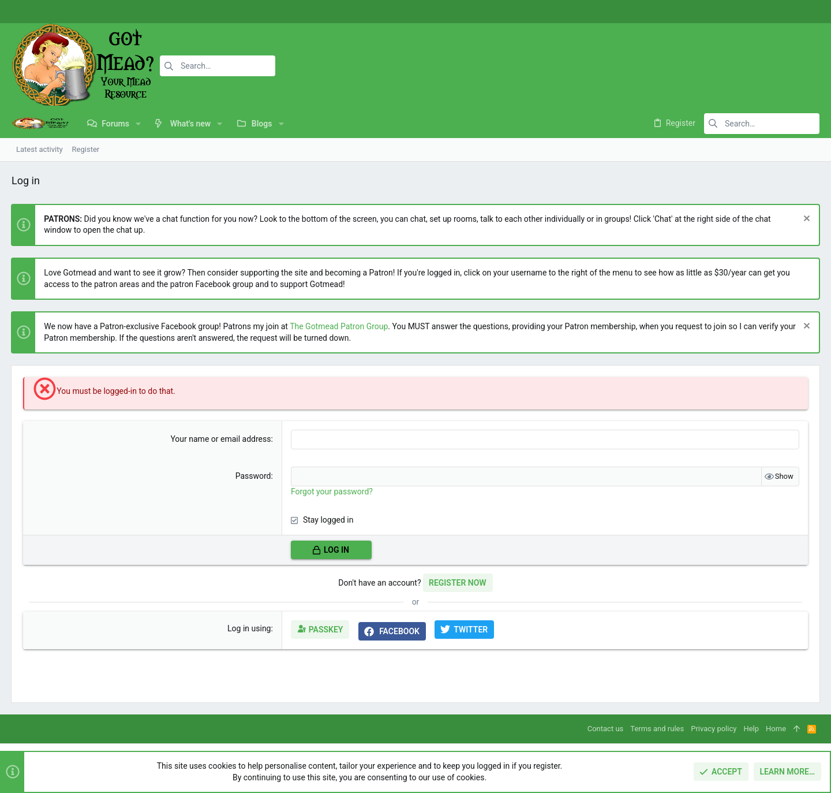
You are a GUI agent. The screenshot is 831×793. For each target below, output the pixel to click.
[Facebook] (770, 12)
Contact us (605, 728)
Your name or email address (221, 439)
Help (751, 728)
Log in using (249, 628)
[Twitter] (805, 12)
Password (253, 476)
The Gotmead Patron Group (339, 326)
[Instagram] (788, 12)
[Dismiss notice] (805, 220)
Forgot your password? (332, 491)
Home (776, 728)
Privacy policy (713, 728)
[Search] (217, 65)
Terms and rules (657, 728)
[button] (138, 123)
